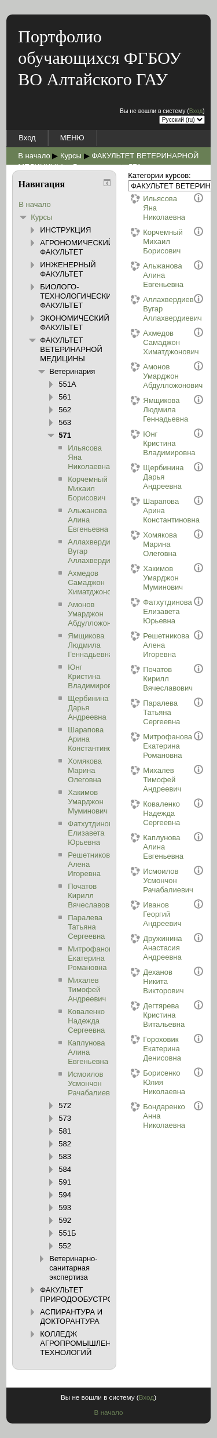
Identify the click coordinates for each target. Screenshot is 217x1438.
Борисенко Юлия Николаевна (152, 1082)
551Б (67, 1233)
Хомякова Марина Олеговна (152, 544)
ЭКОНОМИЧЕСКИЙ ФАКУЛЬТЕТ (74, 323)
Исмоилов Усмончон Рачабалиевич (152, 880)
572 (64, 1105)
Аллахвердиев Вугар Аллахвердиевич (152, 308)
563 (64, 422)
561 (64, 397)
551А (67, 384)
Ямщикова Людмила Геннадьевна (152, 409)
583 (64, 1156)
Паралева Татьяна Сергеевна (152, 712)
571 (64, 435)
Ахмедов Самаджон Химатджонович (152, 342)
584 (64, 1169)
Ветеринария (72, 371)
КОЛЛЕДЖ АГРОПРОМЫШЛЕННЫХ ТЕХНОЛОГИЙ (84, 1343)
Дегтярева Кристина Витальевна (152, 1015)
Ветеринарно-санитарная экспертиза (73, 1267)
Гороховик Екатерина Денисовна (152, 1048)
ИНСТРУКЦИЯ (65, 230)
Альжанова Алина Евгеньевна (152, 275)
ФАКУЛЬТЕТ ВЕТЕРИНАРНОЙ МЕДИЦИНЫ (71, 349)
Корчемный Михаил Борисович (152, 241)
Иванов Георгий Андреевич (152, 914)
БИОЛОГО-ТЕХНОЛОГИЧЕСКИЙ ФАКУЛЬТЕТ (78, 296)
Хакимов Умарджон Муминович (152, 577)
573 (64, 1118)
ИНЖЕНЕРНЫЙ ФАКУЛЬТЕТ (67, 269)
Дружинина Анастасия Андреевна (152, 947)
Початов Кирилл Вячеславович (152, 678)
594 (64, 1194)
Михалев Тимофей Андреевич (152, 779)
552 (64, 1245)
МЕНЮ (72, 137)
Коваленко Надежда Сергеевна (152, 813)
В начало (34, 155)
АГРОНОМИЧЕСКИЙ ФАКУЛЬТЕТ (76, 247)
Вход (196, 111)
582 (64, 1143)
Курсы (71, 155)
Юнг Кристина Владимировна (152, 443)
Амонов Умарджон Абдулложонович (152, 376)
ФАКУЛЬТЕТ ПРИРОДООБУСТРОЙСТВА (89, 1294)
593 (64, 1207)
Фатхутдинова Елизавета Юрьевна (152, 611)
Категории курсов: (159, 175)
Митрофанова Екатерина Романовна (152, 746)
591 (64, 1182)
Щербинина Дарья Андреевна (152, 477)
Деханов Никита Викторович (152, 981)
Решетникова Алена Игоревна (152, 645)
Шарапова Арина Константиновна (152, 510)
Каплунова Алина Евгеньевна (152, 846)
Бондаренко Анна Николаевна (152, 1116)
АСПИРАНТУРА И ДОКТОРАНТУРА (71, 1317)
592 (64, 1220)
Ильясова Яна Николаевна (152, 207)
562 (64, 409)
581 (64, 1131)
